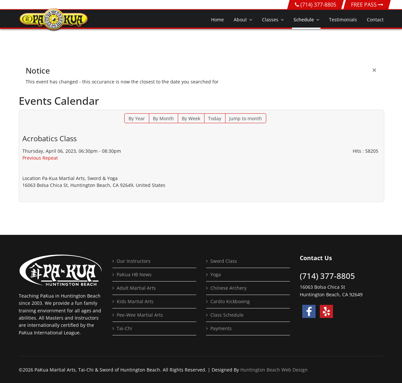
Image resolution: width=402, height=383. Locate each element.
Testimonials (343, 19)
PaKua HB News (134, 274)
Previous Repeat (40, 158)
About (240, 19)
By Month (163, 118)
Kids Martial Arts (135, 301)
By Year (137, 118)
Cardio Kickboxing (230, 301)
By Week (191, 118)
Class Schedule (227, 315)
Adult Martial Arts (136, 288)
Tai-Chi (124, 328)
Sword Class (223, 261)
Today (214, 118)
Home (217, 19)
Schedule (304, 19)
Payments (221, 328)
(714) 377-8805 (318, 4)
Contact (375, 19)
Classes (270, 19)
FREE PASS (367, 4)
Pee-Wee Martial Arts (140, 315)
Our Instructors (134, 261)
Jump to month (245, 118)
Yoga (215, 274)
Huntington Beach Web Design (274, 370)
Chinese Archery (228, 288)
